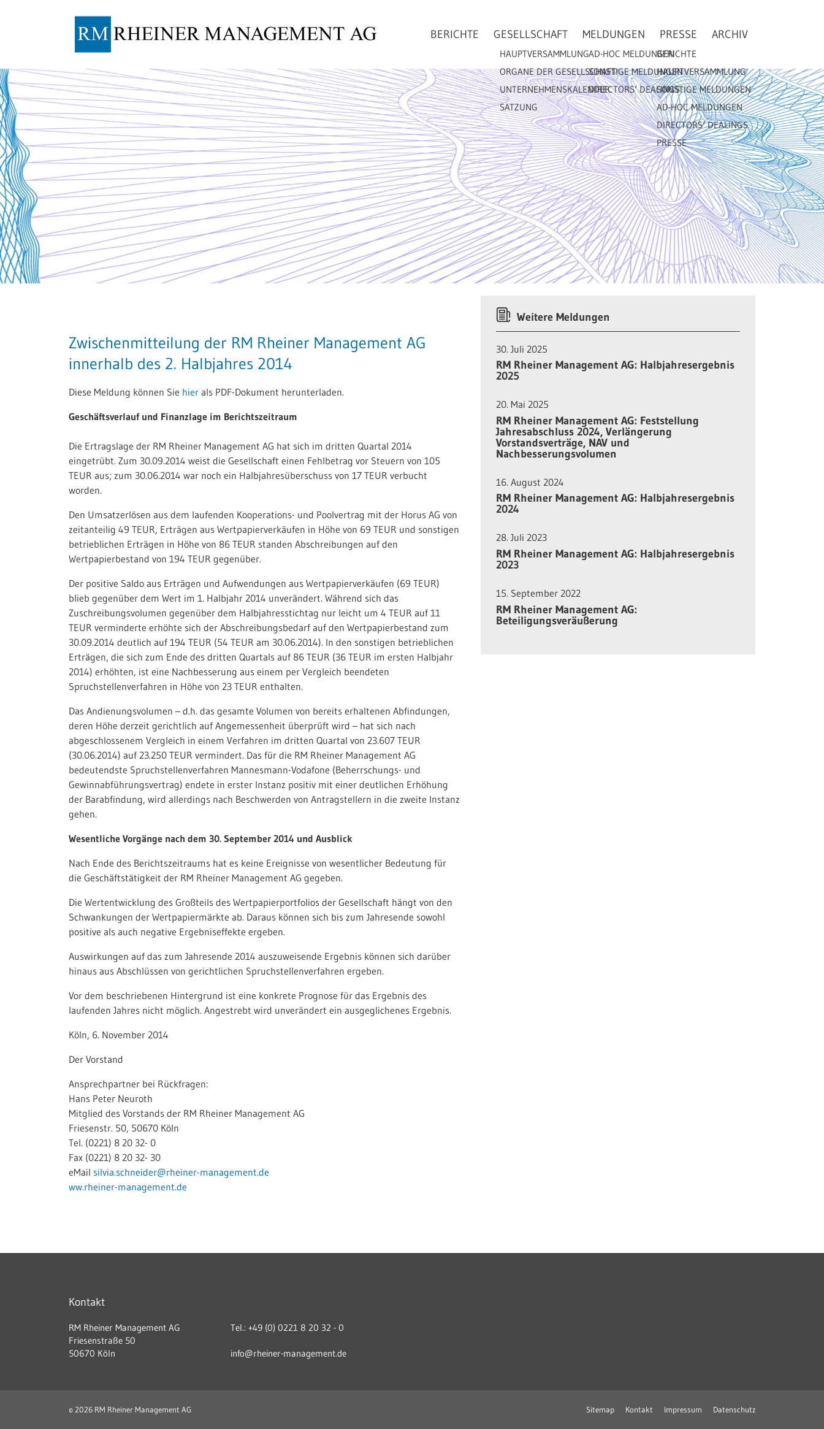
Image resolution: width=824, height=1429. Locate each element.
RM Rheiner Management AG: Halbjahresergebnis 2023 (615, 559)
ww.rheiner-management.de (128, 1187)
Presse (678, 34)
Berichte (454, 34)
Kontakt (639, 1409)
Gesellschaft (531, 34)
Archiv (730, 34)
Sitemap (600, 1409)
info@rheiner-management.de (288, 1353)
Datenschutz (734, 1409)
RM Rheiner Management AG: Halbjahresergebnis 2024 (615, 503)
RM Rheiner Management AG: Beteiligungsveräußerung (566, 615)
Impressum (683, 1409)
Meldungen (613, 34)
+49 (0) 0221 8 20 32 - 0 (296, 1327)
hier (191, 392)
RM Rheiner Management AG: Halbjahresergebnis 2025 (615, 370)
